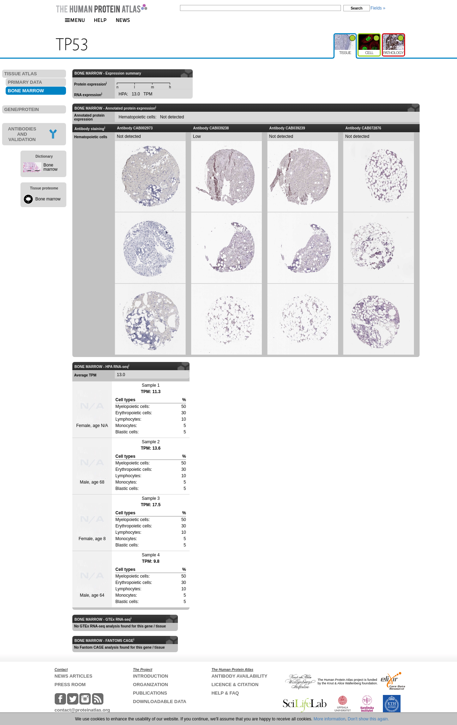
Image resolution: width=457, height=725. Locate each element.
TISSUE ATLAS (20, 73)
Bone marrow (50, 167)
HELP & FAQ (225, 693)
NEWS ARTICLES (73, 676)
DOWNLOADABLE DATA (159, 701)
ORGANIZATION (150, 684)
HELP (100, 20)
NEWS (123, 20)
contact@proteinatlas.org (82, 710)
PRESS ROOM (70, 684)
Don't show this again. (368, 719)
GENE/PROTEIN (21, 109)
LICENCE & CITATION (234, 684)
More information (329, 719)
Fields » (378, 8)
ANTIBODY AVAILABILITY (239, 676)
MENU (75, 20)
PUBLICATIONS (150, 693)
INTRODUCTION (150, 676)
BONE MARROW (26, 90)
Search (356, 8)
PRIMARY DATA (25, 82)
